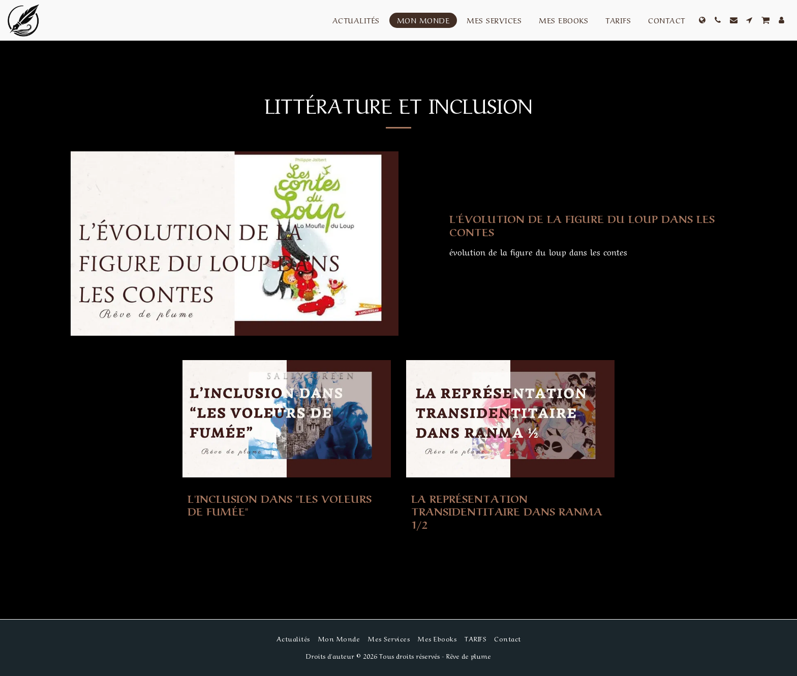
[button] (718, 20)
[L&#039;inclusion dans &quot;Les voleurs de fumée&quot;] (287, 505)
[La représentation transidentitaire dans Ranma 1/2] (510, 511)
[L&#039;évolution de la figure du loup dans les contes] (587, 225)
